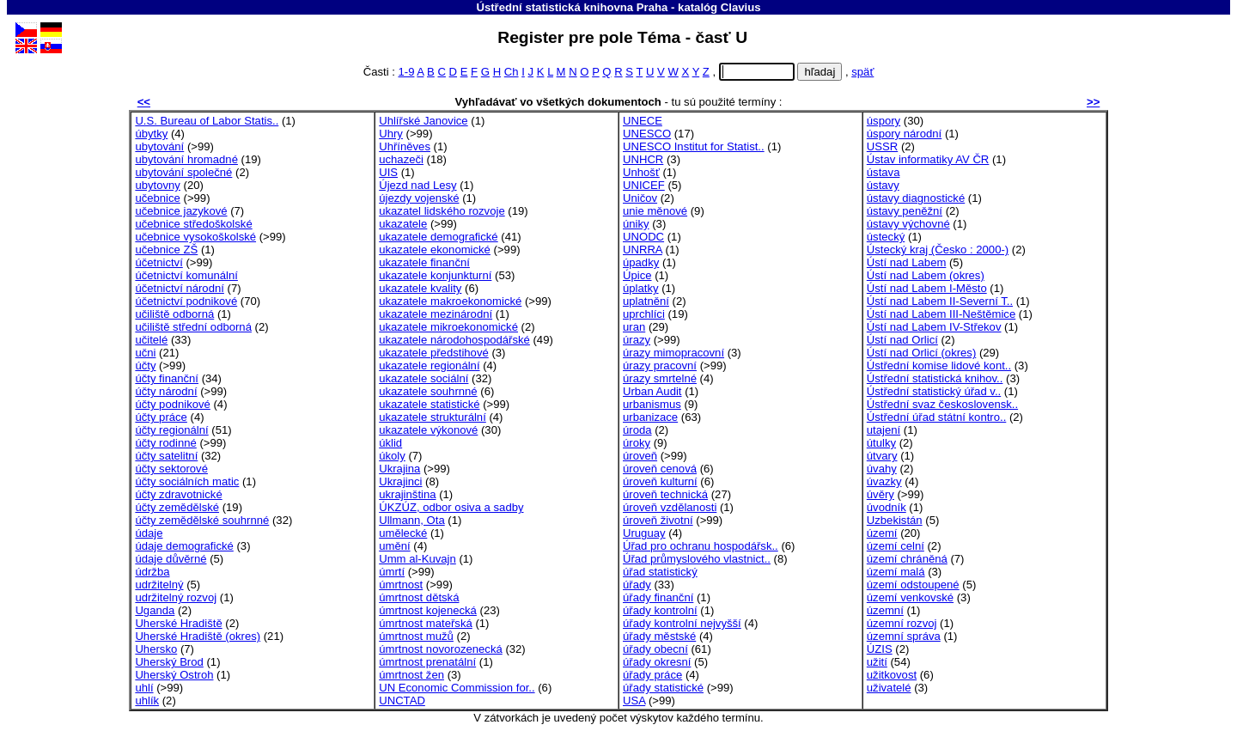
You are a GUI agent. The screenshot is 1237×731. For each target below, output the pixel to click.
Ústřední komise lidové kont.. (939, 365)
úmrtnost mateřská (425, 623)
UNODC (643, 236)
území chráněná (907, 558)
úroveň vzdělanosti (669, 507)
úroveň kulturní (660, 481)
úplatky (641, 288)
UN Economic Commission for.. (456, 687)
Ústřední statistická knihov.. (935, 378)
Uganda (154, 610)
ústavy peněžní (904, 210)
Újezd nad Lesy (417, 185)
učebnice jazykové (181, 210)
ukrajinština (407, 494)
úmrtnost (401, 584)
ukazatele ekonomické (435, 249)
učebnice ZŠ (166, 249)
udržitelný (159, 584)
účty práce (160, 417)
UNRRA (642, 249)
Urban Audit (652, 391)
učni (145, 352)
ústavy (883, 185)
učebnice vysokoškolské (195, 236)
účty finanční (166, 378)
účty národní (166, 391)
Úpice (637, 275)
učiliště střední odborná (193, 326)
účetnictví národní (179, 288)
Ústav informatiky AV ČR (928, 159)
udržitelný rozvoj (175, 597)
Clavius (741, 7)
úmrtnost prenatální (427, 661)
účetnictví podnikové (186, 301)
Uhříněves (404, 146)
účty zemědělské (177, 507)
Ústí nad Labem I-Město (927, 288)
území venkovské (910, 597)
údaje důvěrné (170, 558)
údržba (152, 571)
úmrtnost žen (411, 674)
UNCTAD (402, 700)
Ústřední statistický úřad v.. (934, 391)
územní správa (904, 636)
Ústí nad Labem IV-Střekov (934, 326)
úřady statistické (663, 687)
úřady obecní (655, 649)
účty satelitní (166, 455)
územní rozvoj (902, 623)
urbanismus (652, 404)
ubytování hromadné (186, 159)
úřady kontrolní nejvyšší (682, 623)
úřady (637, 584)
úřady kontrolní (660, 610)
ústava (883, 172)
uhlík (147, 700)
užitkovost (892, 674)
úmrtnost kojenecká (428, 610)
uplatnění (646, 301)
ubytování (159, 146)
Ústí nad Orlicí (902, 339)
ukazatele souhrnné (428, 391)
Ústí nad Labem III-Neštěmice (941, 314)
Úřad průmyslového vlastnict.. (697, 558)
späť (862, 71)
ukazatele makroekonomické (450, 301)
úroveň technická (665, 494)
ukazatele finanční (424, 262)
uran (634, 326)
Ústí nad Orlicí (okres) (921, 352)
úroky (636, 442)
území (882, 533)
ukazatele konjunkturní (435, 275)
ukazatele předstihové (434, 352)
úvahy (882, 468)
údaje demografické (184, 545)
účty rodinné (165, 442)
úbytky (151, 133)
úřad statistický (660, 571)
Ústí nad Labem (907, 262)
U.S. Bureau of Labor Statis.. (206, 120)
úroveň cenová (660, 468)
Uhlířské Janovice (423, 120)
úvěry (880, 494)
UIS (388, 172)
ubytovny (157, 185)
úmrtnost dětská (419, 597)
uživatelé (889, 687)
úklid (390, 442)
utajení (883, 429)
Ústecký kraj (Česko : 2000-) (937, 249)
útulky (881, 442)
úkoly (392, 455)
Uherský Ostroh (174, 674)
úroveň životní (658, 520)
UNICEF (644, 185)
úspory (883, 120)
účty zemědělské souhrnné (202, 520)
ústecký (886, 236)
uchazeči (401, 159)
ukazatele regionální (429, 365)
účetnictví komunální (186, 275)
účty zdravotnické (178, 494)
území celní (895, 545)
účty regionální (171, 429)
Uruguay (644, 533)
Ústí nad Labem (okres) (925, 275)
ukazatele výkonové (428, 429)
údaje (148, 533)
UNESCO (647, 133)
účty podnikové (172, 404)
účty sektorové (171, 468)
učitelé (151, 339)
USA (634, 700)
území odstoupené (913, 584)
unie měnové (655, 210)
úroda (637, 429)
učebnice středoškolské (193, 223)
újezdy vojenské (419, 198)
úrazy (636, 339)
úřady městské (659, 636)
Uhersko (156, 649)
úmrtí (392, 571)
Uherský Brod (169, 661)
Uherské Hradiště (178, 623)
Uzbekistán (895, 520)
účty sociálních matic (187, 481)
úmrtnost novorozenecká (441, 649)
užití (877, 661)
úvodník (886, 507)
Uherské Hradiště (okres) (197, 636)
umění (394, 545)
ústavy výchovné (908, 223)
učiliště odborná (174, 314)
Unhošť (641, 172)
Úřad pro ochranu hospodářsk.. (700, 545)
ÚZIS (880, 649)
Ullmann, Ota (412, 520)
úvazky (884, 481)
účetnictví (158, 262)
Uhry (391, 133)
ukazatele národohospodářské (454, 339)
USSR (882, 146)
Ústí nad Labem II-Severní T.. (940, 301)
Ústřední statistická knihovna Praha (571, 7)
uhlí (144, 687)
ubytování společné (183, 172)
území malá (896, 571)
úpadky (641, 262)
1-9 (406, 71)
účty (145, 365)
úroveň (640, 455)
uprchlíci (644, 314)
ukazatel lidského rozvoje (441, 210)
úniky (636, 223)
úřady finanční (658, 597)
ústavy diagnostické (916, 198)
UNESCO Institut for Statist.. (694, 146)
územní (885, 610)
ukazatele (403, 223)
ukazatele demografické (438, 236)
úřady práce (652, 674)
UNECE (642, 120)
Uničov (640, 198)
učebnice (157, 198)
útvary (882, 455)
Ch (511, 71)
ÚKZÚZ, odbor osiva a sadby (451, 507)
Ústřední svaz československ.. (942, 404)
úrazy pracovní (660, 365)
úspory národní (904, 133)
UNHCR (643, 159)
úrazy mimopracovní (673, 352)
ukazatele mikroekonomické (448, 326)
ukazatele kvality (420, 288)
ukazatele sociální (423, 378)
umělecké (403, 533)
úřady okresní (657, 661)
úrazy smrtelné (660, 378)
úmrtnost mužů (416, 636)
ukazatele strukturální (432, 417)
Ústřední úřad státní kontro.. (937, 417)
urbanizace (650, 417)
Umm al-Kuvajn (417, 558)
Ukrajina (399, 468)
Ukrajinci (400, 481)
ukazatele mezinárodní (435, 314)
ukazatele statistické (429, 404)
